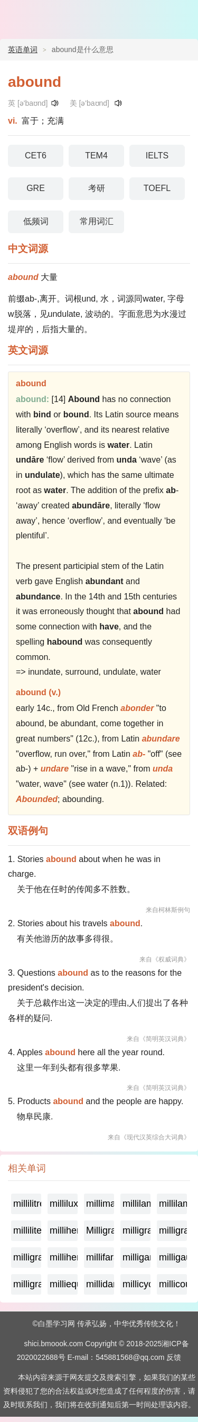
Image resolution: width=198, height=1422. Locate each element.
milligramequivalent (173, 1230)
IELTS (157, 155)
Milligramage (100, 1230)
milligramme (27, 1257)
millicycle (136, 1284)
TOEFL (157, 188)
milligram (27, 1284)
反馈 (173, 1357)
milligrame (136, 1230)
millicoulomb (173, 1284)
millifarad (100, 1257)
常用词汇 (97, 221)
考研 (96, 188)
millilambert (173, 1203)
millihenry (64, 1257)
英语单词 (22, 49)
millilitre (27, 1203)
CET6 (35, 155)
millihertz (64, 1230)
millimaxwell (100, 1203)
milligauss (173, 1257)
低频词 (36, 221)
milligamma (136, 1257)
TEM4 (96, 155)
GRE (35, 188)
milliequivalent (64, 1284)
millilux (64, 1203)
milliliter (27, 1230)
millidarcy (100, 1284)
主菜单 (183, 16)
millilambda (136, 1203)
